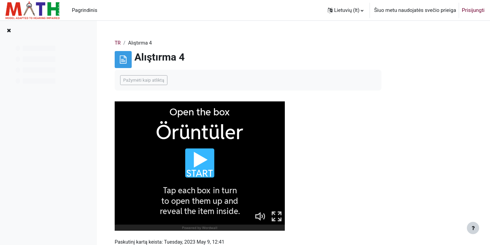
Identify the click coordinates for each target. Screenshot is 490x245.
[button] (346, 10)
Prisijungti (473, 10)
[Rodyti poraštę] (473, 228)
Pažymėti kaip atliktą (184, 80)
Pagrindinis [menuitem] (84, 10)
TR (158, 43)
